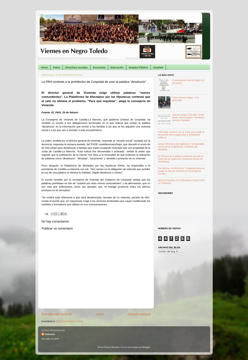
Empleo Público (138, 67)
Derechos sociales (76, 67)
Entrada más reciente (56, 314)
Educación (117, 67)
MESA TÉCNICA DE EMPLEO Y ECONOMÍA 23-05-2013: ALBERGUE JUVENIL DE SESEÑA (181, 147)
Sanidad (158, 67)
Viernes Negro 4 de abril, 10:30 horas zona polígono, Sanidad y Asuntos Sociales (188, 117)
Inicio (44, 67)
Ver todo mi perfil (50, 339)
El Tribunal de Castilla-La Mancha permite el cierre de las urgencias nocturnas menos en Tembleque (180, 159)
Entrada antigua (139, 314)
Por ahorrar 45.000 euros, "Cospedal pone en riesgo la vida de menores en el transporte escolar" (181, 171)
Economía (99, 67)
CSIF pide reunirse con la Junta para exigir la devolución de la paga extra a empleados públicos (181, 135)
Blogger (146, 347)
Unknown (50, 334)
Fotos (56, 67)
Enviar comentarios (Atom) (69, 321)
